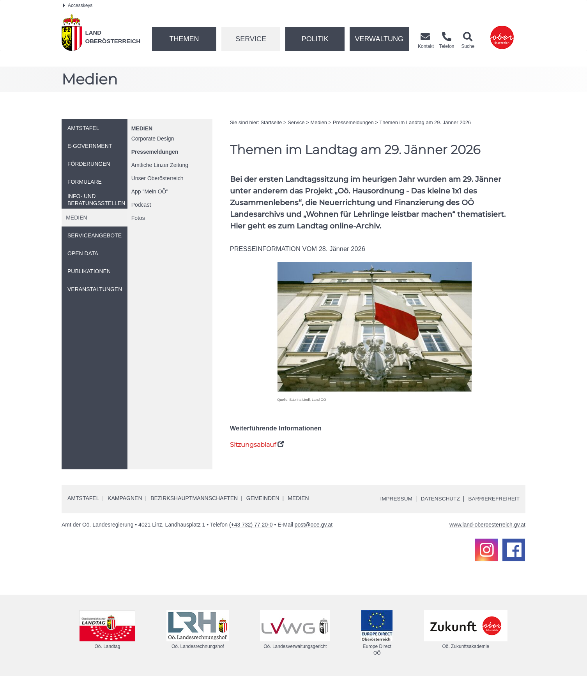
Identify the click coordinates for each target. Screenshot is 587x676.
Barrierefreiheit (493, 498)
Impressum (393, 498)
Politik (315, 39)
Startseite (271, 122)
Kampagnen (125, 498)
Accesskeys (77, 5)
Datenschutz (438, 498)
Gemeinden (262, 498)
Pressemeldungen (155, 152)
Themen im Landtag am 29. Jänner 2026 (425, 122)
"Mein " (149, 191)
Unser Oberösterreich (157, 178)
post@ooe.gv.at (313, 524)
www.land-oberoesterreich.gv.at (487, 524)
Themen (184, 39)
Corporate (152, 138)
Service (250, 39)
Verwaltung (379, 39)
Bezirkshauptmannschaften (194, 498)
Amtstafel (83, 498)
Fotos (138, 218)
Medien (141, 128)
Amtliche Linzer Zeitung (159, 165)
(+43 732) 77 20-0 (251, 524)
